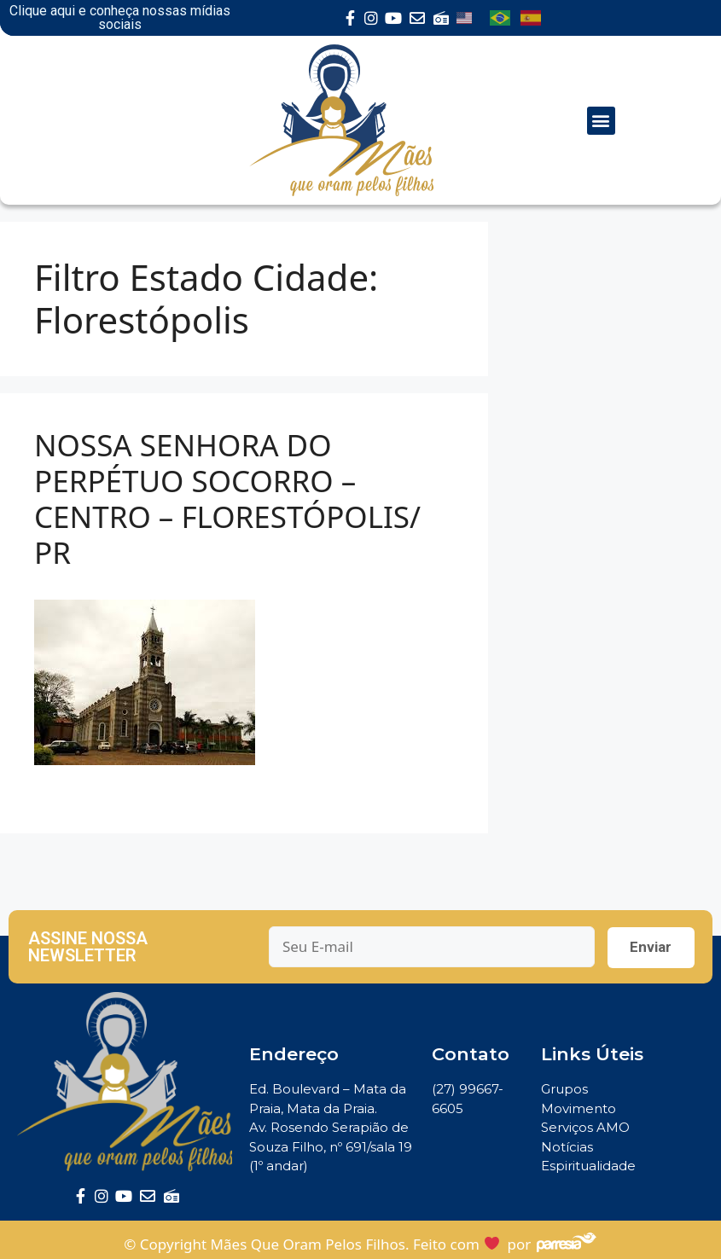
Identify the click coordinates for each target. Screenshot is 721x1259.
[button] (601, 121)
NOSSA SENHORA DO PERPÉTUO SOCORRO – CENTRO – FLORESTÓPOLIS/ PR (227, 498)
